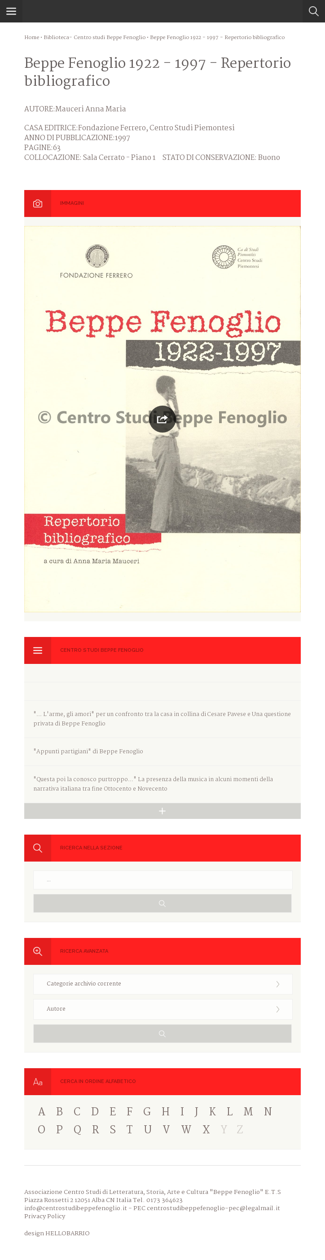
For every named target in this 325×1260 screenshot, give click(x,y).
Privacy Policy (44, 1216)
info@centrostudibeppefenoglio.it (75, 1208)
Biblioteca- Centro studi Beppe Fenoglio (94, 38)
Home (31, 38)
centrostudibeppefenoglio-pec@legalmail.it (213, 1208)
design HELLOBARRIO (57, 1233)
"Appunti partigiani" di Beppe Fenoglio (88, 751)
